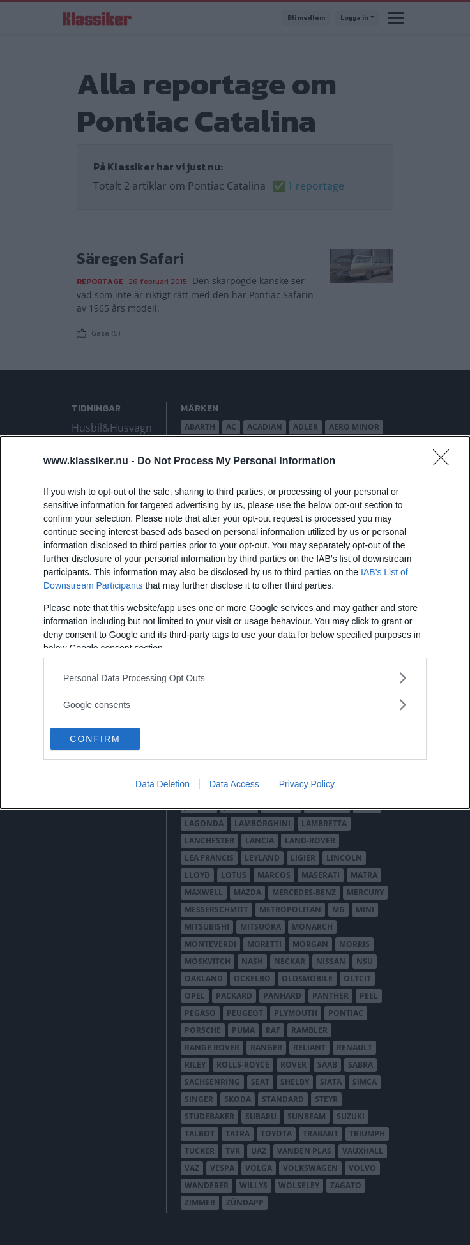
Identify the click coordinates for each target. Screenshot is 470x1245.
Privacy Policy (307, 784)
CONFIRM (95, 739)
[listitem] (235, 677)
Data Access (234, 784)
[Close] (445, 461)
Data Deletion (162, 784)
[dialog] (235, 622)
